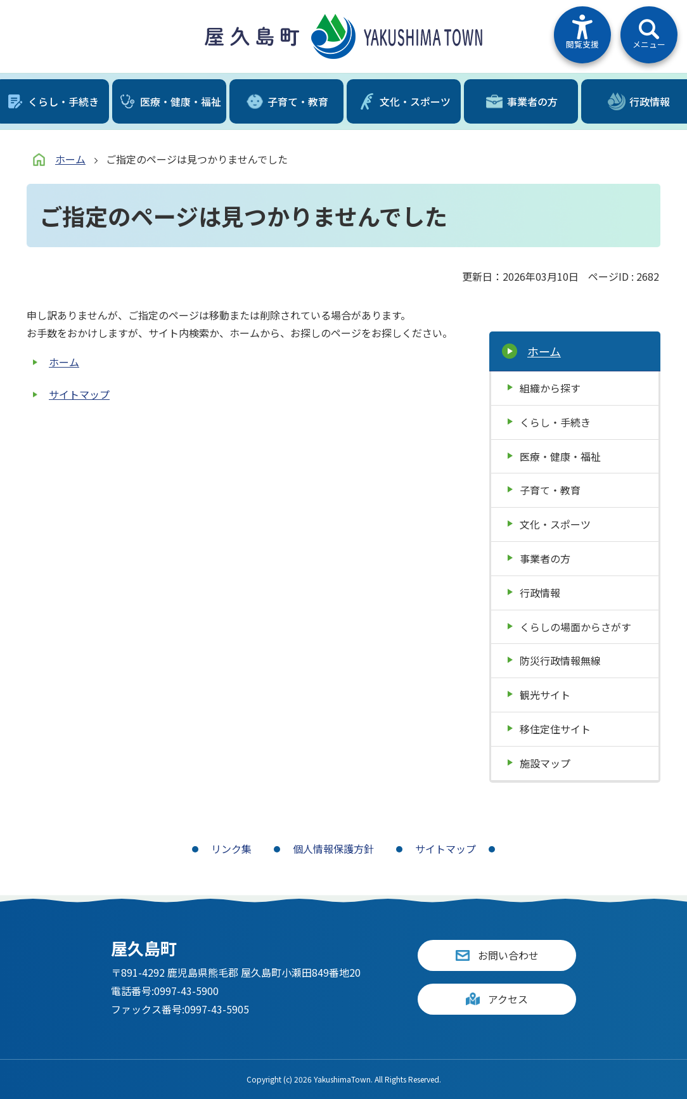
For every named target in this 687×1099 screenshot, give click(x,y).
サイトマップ (79, 394)
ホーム (70, 159)
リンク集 (231, 848)
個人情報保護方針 (333, 848)
